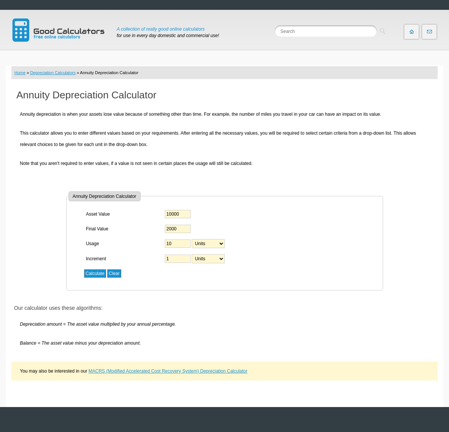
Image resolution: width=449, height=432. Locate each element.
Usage (92, 243)
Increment (96, 258)
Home (19, 72)
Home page (411, 31)
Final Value (97, 229)
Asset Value (98, 214)
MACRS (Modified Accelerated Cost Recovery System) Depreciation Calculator (168, 371)
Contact (429, 31)
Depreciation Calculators (53, 72)
